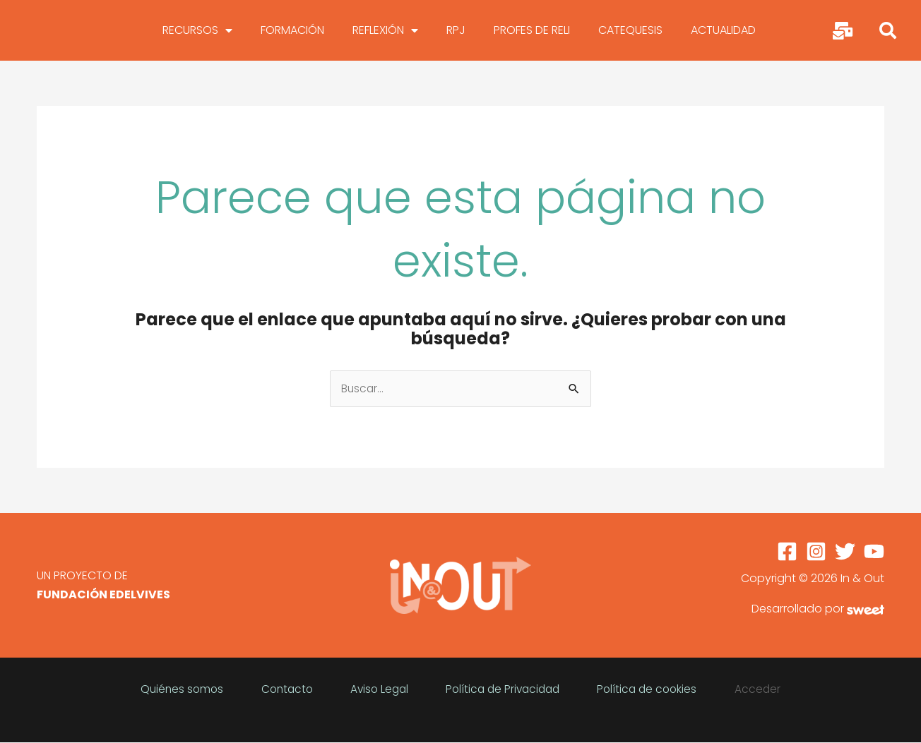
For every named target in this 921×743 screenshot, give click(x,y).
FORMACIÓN (292, 30)
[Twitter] (845, 552)
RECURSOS (197, 30)
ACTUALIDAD (723, 30)
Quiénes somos (240, 682)
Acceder (700, 682)
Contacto (322, 682)
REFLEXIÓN (385, 30)
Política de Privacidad (492, 682)
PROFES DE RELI (532, 30)
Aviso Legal (390, 682)
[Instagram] (816, 552)
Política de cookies (614, 682)
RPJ (455, 30)
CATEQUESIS (630, 30)
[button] (888, 30)
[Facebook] (787, 552)
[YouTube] (874, 552)
